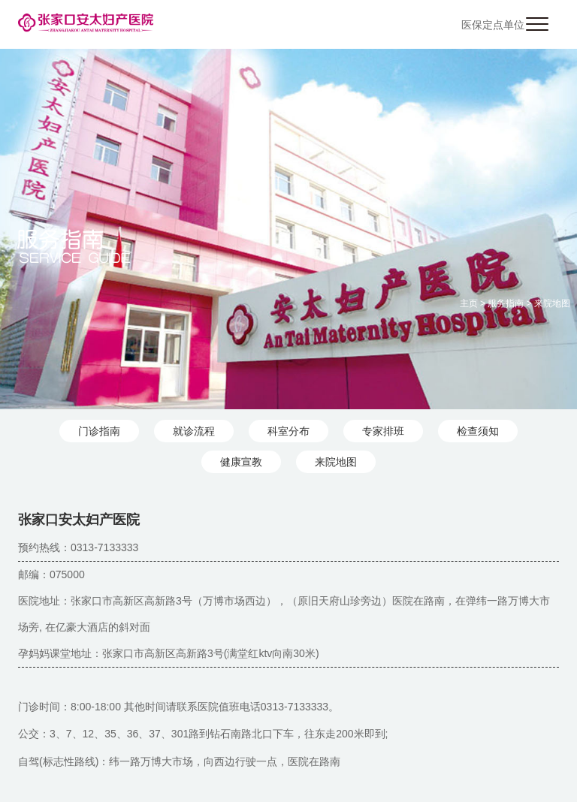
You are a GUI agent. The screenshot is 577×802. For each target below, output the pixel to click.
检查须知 (478, 431)
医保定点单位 (492, 25)
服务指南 (506, 303)
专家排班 (383, 431)
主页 (469, 303)
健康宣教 (241, 462)
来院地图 (552, 303)
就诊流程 (194, 431)
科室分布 (288, 431)
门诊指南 (99, 431)
